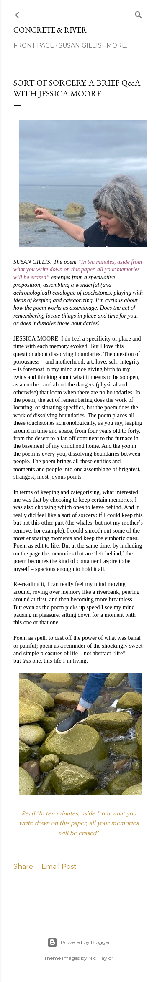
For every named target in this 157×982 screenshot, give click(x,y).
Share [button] (23, 867)
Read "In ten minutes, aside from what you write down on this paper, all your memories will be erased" (79, 823)
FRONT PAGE (33, 45)
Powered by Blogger (78, 942)
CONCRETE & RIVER (50, 30)
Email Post (59, 867)
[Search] (139, 13)
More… (118, 45)
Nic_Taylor (100, 958)
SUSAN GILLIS (80, 45)
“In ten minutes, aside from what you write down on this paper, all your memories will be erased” (77, 269)
